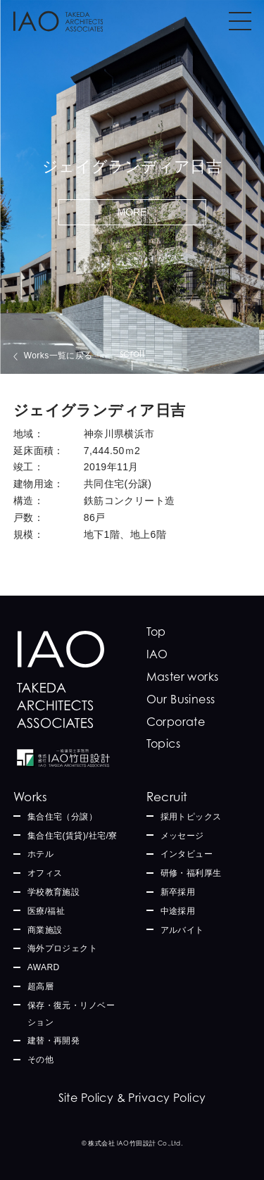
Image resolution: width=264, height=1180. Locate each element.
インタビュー (187, 854)
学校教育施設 (53, 892)
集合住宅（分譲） (62, 817)
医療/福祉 (46, 911)
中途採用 (178, 911)
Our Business (180, 699)
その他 (40, 1060)
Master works (182, 677)
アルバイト (182, 930)
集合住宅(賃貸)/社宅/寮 (72, 836)
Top (156, 631)
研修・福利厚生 (191, 873)
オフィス (45, 873)
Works (30, 796)
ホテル (40, 854)
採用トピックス (191, 817)
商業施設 (45, 930)
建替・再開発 (53, 1041)
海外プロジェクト (62, 948)
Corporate (176, 722)
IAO (157, 654)
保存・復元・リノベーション (71, 1013)
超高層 (40, 986)
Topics (163, 743)
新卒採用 (178, 892)
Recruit (167, 796)
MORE (132, 212)
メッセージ (182, 836)
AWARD (43, 967)
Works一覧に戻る (58, 355)
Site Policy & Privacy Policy (132, 1098)
